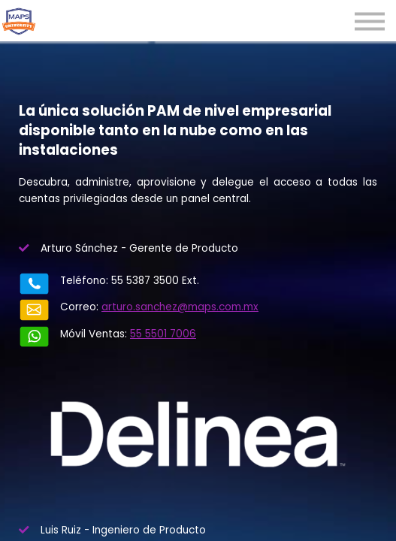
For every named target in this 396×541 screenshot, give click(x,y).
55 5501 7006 (133, 323)
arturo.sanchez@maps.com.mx (149, 307)
